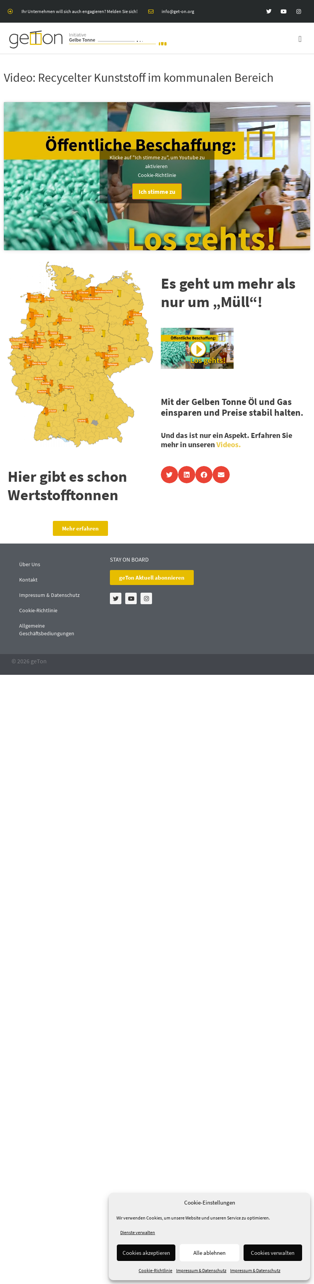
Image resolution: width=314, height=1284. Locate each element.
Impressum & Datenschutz (201, 1270)
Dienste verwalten (137, 1232)
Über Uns (29, 564)
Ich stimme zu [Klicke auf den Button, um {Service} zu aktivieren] (157, 191)
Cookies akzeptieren (146, 1252)
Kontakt (28, 579)
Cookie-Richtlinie (155, 1270)
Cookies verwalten (272, 1252)
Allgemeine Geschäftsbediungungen (46, 629)
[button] (300, 39)
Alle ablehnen (209, 1252)
